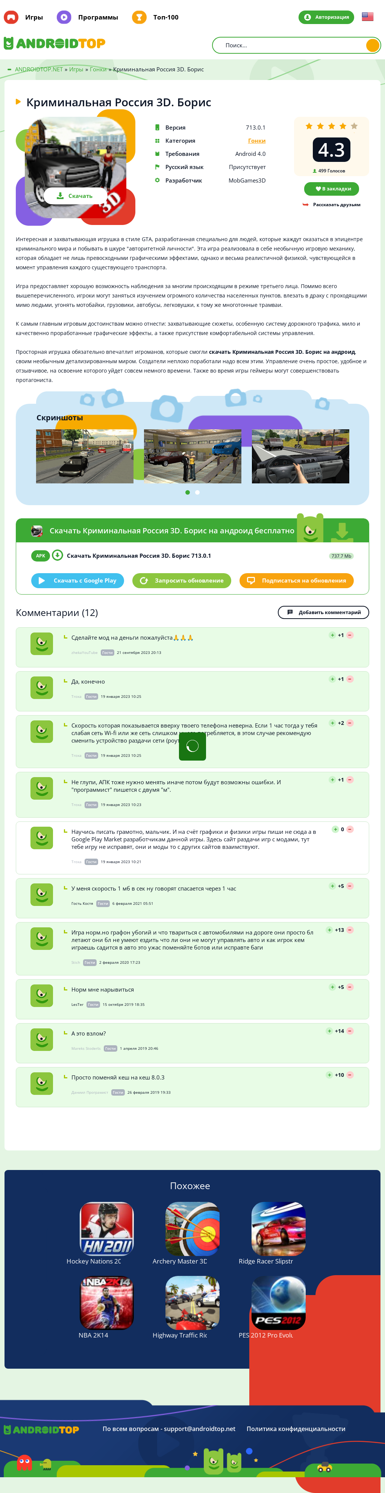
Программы (98, 17)
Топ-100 (166, 17)
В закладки (336, 188)
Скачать (80, 195)
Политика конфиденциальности (296, 1429)
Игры (34, 17)
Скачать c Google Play (85, 580)
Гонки (257, 140)
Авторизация (332, 17)
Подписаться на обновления (304, 580)
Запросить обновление (189, 580)
